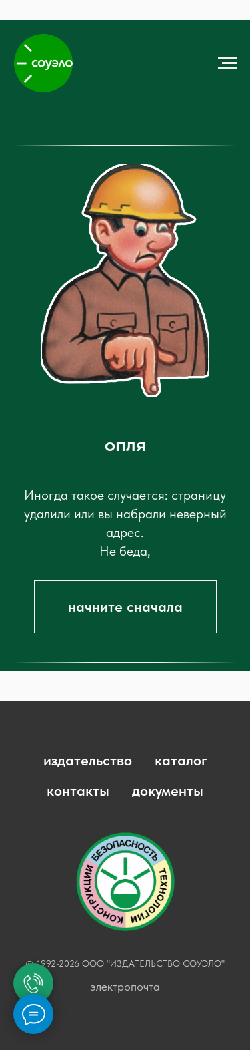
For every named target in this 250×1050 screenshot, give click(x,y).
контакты (78, 790)
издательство (87, 760)
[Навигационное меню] (227, 63)
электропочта (125, 986)
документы (167, 790)
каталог (181, 760)
